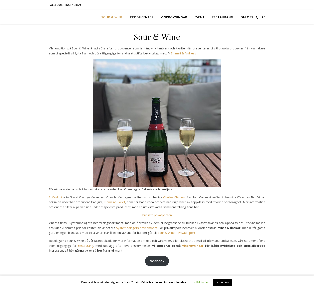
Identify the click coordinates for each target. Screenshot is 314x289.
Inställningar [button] (200, 282)
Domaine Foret (114, 202)
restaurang (85, 246)
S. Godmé (55, 197)
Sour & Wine (112, 17)
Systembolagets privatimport (136, 228)
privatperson (163, 215)
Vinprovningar (174, 17)
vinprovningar (192, 246)
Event (199, 17)
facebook (56, 5)
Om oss (247, 17)
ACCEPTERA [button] (222, 282)
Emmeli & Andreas (183, 53)
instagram (73, 5)
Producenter (142, 17)
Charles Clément (174, 197)
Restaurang (222, 17)
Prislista (148, 215)
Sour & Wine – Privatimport (176, 233)
